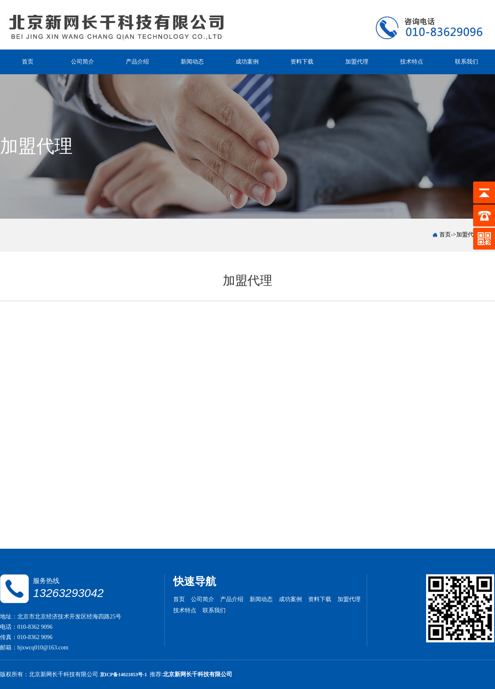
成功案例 (247, 62)
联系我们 (466, 62)
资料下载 (302, 62)
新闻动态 (192, 62)
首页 (27, 62)
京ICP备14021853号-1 (124, 674)
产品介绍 (137, 62)
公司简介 (82, 62)
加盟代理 (356, 62)
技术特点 (411, 62)
